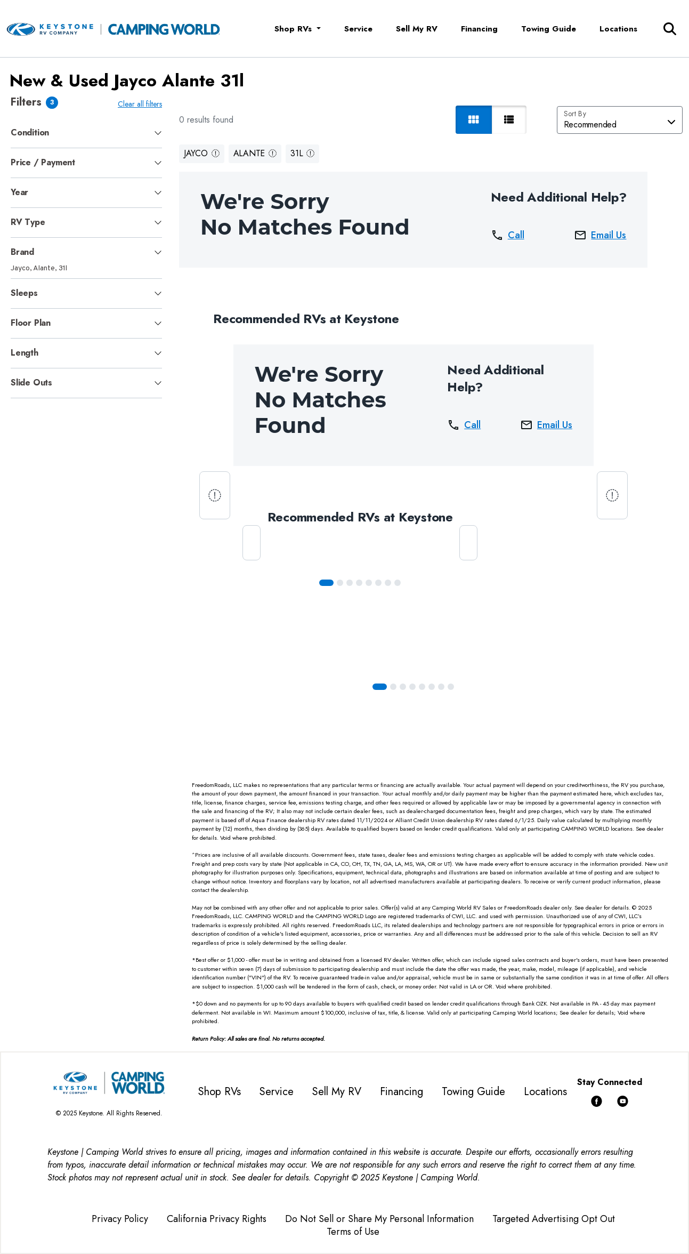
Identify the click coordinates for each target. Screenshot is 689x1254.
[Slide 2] (349, 582)
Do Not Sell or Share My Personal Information (379, 1219)
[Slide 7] (397, 582)
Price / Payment (43, 162)
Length (24, 353)
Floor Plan (31, 323)
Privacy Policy (120, 1219)
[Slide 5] (378, 582)
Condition (30, 132)
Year (19, 192)
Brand (22, 252)
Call (507, 235)
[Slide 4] (369, 582)
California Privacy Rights (216, 1219)
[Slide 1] (340, 582)
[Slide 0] (326, 583)
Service (358, 29)
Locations (618, 29)
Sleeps (24, 293)
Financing (479, 29)
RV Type (28, 222)
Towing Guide (548, 29)
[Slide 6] (388, 582)
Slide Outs (31, 382)
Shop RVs (219, 1091)
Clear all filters (140, 104)
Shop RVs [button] (294, 29)
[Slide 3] (359, 582)
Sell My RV (416, 29)
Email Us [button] (600, 235)
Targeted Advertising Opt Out (553, 1219)
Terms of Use (353, 1232)
